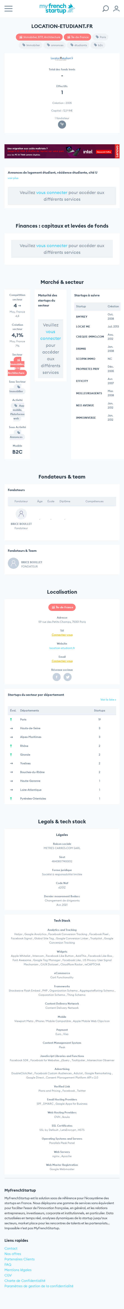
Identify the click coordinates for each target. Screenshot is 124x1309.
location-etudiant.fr (62, 648)
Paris (101, 37)
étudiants (79, 45)
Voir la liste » (108, 699)
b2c (98, 45)
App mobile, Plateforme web (17, 412)
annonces (55, 45)
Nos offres (12, 1254)
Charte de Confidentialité (24, 1281)
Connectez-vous (62, 634)
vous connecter (51, 192)
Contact (10, 1248)
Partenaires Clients (19, 1259)
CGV (8, 1275)
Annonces (16, 435)
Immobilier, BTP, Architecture (39, 37)
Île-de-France (78, 37)
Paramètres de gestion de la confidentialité (38, 1286)
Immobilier (31, 45)
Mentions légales (18, 1270)
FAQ (7, 1264)
